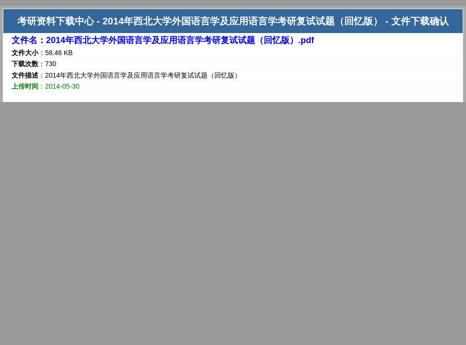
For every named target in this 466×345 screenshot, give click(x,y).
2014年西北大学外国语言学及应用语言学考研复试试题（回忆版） (243, 21)
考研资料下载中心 (55, 21)
